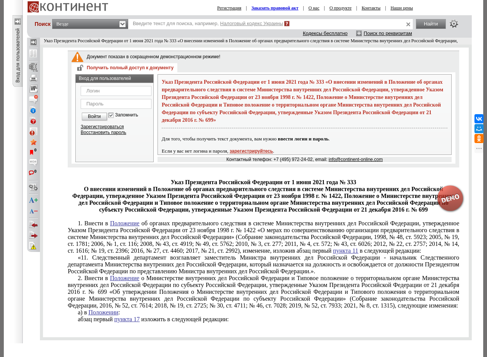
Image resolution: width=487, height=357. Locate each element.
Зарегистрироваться (102, 126)
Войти (94, 116)
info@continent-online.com (356, 159)
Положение (124, 223)
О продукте (340, 8)
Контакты (370, 8)
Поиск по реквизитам (388, 33)
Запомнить (126, 115)
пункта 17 (127, 319)
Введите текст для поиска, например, (208, 23)
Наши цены (401, 8)
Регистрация (229, 8)
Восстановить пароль (103, 132)
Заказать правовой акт (275, 8)
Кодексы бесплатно (325, 33)
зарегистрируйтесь (251, 151)
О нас (314, 8)
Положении (103, 312)
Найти (431, 24)
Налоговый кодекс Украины (251, 23)
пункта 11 (345, 250)
